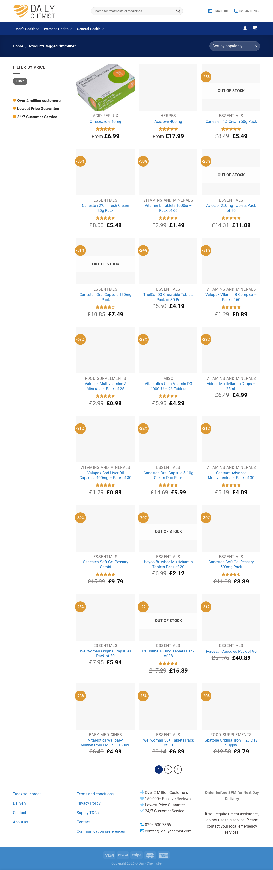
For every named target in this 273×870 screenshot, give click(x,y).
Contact (19, 812)
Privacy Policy (89, 803)
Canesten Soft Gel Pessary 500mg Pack (231, 564)
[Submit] (178, 11)
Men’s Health (27, 29)
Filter (20, 81)
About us (20, 822)
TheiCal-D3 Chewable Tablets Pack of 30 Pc (168, 297)
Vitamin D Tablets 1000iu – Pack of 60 (168, 208)
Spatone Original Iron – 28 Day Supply (231, 743)
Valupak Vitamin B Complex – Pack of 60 (231, 297)
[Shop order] (234, 46)
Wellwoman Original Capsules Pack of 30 (105, 654)
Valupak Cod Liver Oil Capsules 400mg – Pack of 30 (105, 475)
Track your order (26, 794)
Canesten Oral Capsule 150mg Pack (105, 297)
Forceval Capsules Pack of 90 (231, 651)
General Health (90, 29)
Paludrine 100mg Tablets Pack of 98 (168, 654)
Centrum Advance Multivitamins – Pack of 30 (231, 475)
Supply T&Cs (88, 812)
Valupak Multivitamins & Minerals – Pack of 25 (106, 386)
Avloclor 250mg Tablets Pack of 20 (231, 208)
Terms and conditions (95, 794)
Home (18, 46)
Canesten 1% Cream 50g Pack (231, 121)
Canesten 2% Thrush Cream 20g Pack (105, 208)
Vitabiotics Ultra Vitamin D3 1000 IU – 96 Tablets (168, 386)
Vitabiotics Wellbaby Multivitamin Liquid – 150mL (105, 743)
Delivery (19, 803)
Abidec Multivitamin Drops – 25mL (231, 386)
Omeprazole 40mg (105, 121)
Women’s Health (58, 29)
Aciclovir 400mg (168, 121)
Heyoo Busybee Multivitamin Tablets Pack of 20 (168, 564)
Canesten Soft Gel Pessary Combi (105, 564)
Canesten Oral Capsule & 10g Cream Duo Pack (168, 475)
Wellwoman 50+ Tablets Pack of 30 (168, 743)
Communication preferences (101, 831)
